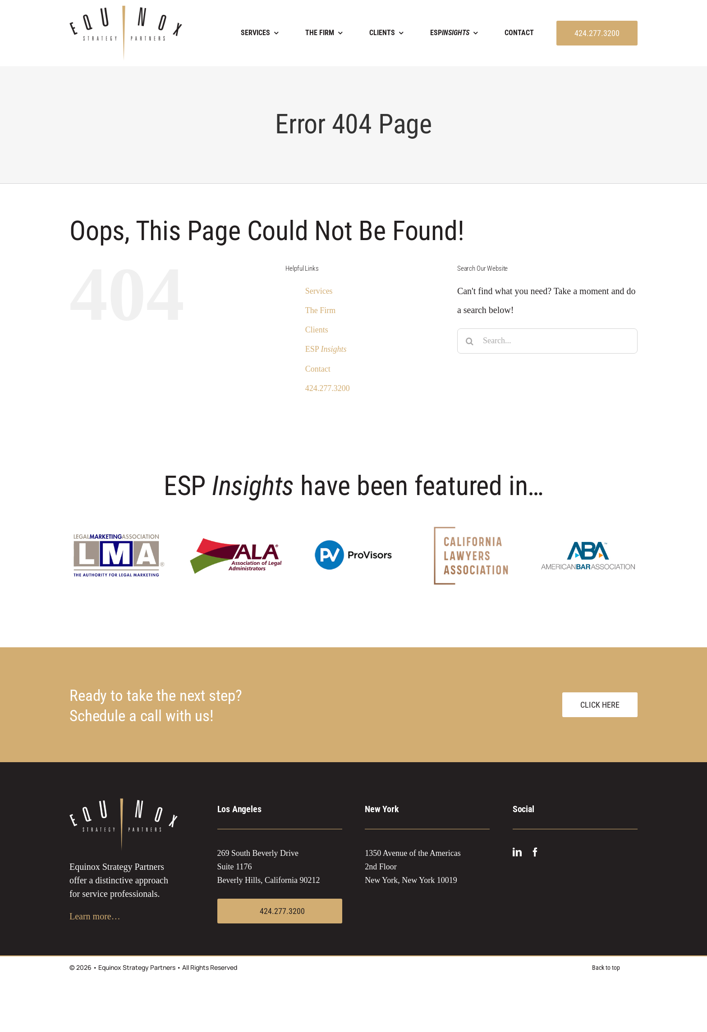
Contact (318, 368)
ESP (326, 349)
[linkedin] (517, 852)
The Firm (320, 310)
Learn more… (94, 916)
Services (319, 291)
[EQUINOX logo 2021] (125, 10)
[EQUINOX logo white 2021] (123, 803)
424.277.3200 (327, 388)
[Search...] (547, 341)
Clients (316, 329)
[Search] (469, 341)
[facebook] (535, 852)
